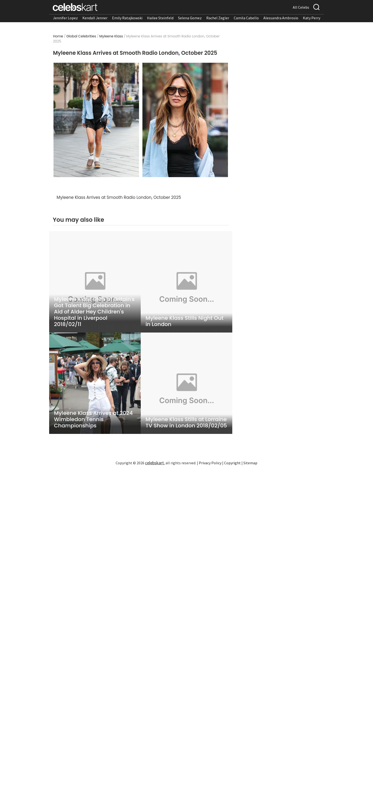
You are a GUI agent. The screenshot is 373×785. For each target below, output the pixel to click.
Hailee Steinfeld (160, 17)
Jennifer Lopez (65, 17)
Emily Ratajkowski (127, 17)
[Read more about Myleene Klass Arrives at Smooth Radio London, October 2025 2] (185, 120)
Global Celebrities (81, 36)
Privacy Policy (210, 462)
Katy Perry (311, 17)
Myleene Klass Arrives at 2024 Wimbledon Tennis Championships (93, 419)
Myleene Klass (111, 36)
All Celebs (301, 7)
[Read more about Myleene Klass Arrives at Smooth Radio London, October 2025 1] (96, 120)
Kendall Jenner (94, 17)
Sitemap (250, 462)
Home (58, 36)
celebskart (154, 462)
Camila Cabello (246, 17)
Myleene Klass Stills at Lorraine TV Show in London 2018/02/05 (186, 422)
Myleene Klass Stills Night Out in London (184, 321)
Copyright (232, 462)
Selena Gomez (190, 17)
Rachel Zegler (217, 17)
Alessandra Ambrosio (280, 17)
